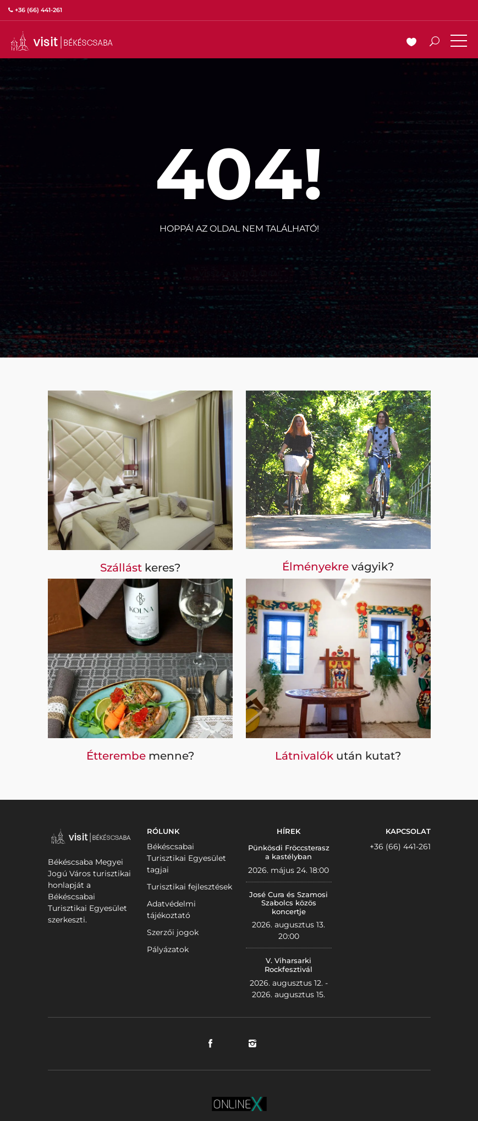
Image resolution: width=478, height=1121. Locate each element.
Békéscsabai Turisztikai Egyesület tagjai (186, 858)
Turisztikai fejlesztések (189, 887)
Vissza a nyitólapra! (239, 255)
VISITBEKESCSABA (62, 41)
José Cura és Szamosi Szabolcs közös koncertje (288, 903)
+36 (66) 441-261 (400, 846)
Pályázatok (168, 949)
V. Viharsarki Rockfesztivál (288, 965)
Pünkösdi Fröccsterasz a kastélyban (288, 852)
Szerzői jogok (173, 932)
